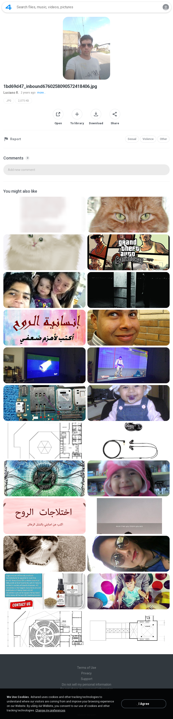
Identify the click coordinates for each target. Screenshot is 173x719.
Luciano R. (11, 92)
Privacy (86, 673)
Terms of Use (86, 667)
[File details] (44, 215)
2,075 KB (23, 100)
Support (86, 679)
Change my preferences (50, 710)
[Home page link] (9, 7)
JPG (8, 100)
